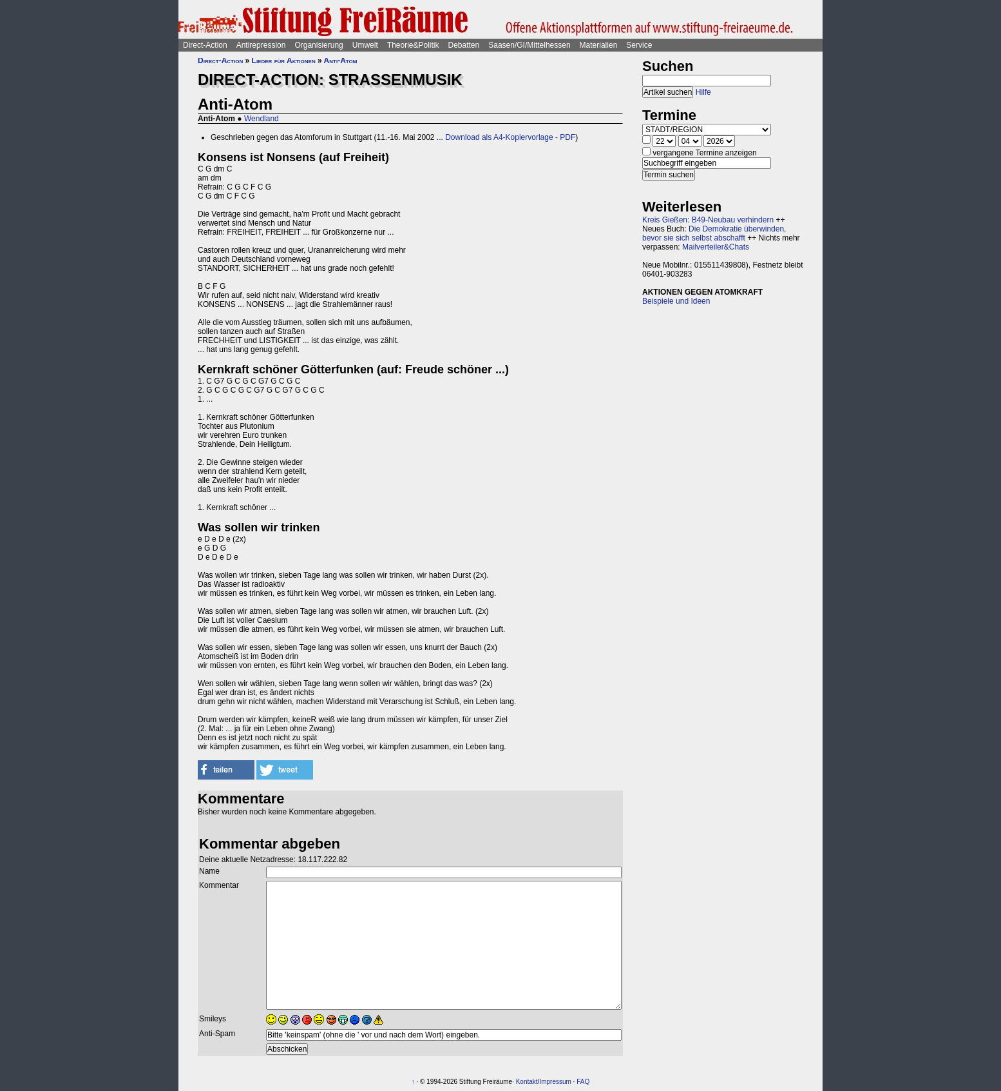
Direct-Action (205, 45)
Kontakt (527, 1081)
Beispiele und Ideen (676, 301)
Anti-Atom (341, 60)
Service (639, 45)
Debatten (464, 45)
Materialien (599, 45)
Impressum (555, 1081)
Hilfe (703, 92)
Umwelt (365, 45)
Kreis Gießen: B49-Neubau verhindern (708, 219)
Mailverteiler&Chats (715, 246)
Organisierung (318, 45)
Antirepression (261, 45)
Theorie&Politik (413, 45)
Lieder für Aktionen (284, 60)
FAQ (583, 1081)
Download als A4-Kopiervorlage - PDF (510, 137)
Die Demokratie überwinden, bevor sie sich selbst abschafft (714, 233)
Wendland (261, 118)
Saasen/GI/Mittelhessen (529, 45)
